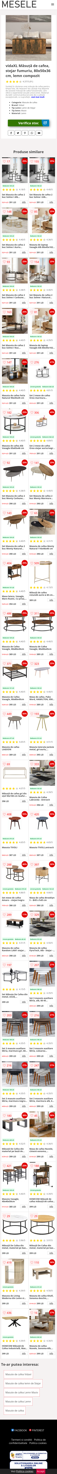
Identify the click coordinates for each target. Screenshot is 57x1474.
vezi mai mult (38, 97)
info (24, 202)
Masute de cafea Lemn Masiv (21, 1392)
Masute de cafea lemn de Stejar (23, 1383)
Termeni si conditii (21, 1439)
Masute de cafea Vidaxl (18, 1374)
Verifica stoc (33, 123)
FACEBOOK (19, 1430)
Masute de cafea (14, 1410)
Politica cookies (38, 1443)
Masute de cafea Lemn (18, 1401)
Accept (41, 1471)
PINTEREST (36, 1430)
